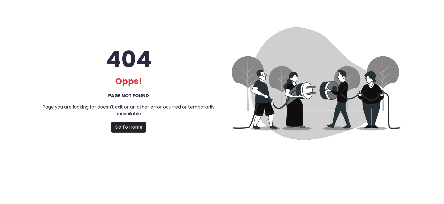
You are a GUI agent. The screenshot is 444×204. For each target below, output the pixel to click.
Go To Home (128, 127)
